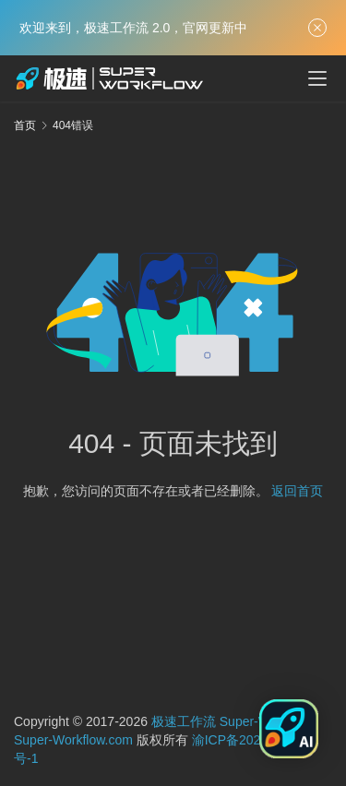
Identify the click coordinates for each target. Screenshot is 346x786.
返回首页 (297, 490)
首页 (25, 125)
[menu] (317, 78)
